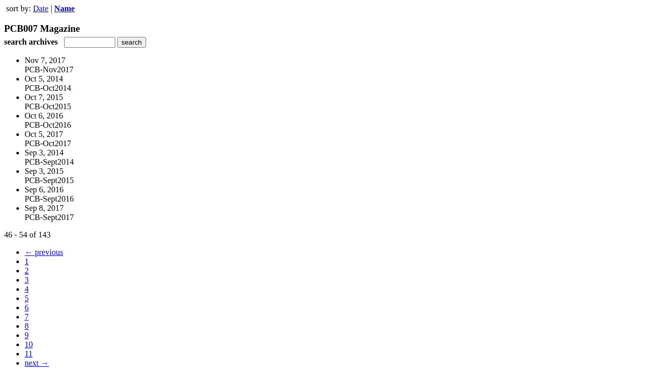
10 (29, 344)
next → (37, 363)
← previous (44, 252)
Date (40, 8)
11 (28, 353)
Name (64, 8)
